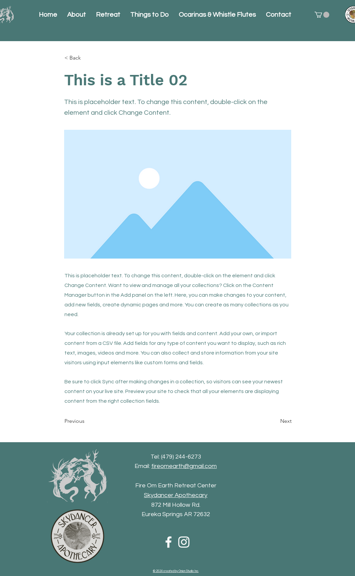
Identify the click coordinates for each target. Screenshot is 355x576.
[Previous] (86, 421)
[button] (322, 15)
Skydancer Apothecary (175, 495)
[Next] (275, 421)
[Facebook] (168, 542)
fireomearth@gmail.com (184, 466)
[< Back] (86, 58)
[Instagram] (183, 542)
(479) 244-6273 (181, 457)
